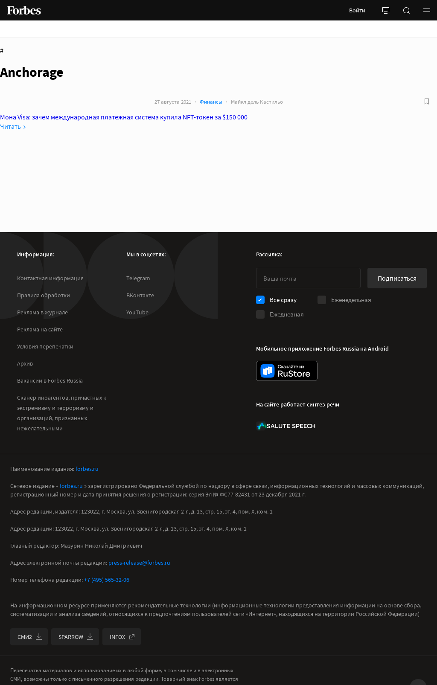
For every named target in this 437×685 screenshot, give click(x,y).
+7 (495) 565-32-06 (106, 579)
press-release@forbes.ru (139, 562)
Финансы (211, 101)
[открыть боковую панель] (386, 10)
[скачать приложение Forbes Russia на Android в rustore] (287, 370)
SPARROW (75, 637)
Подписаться (397, 278)
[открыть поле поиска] (406, 10)
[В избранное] (427, 101)
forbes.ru (87, 469)
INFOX (122, 637)
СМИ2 (29, 637)
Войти (357, 10)
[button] (427, 10)
